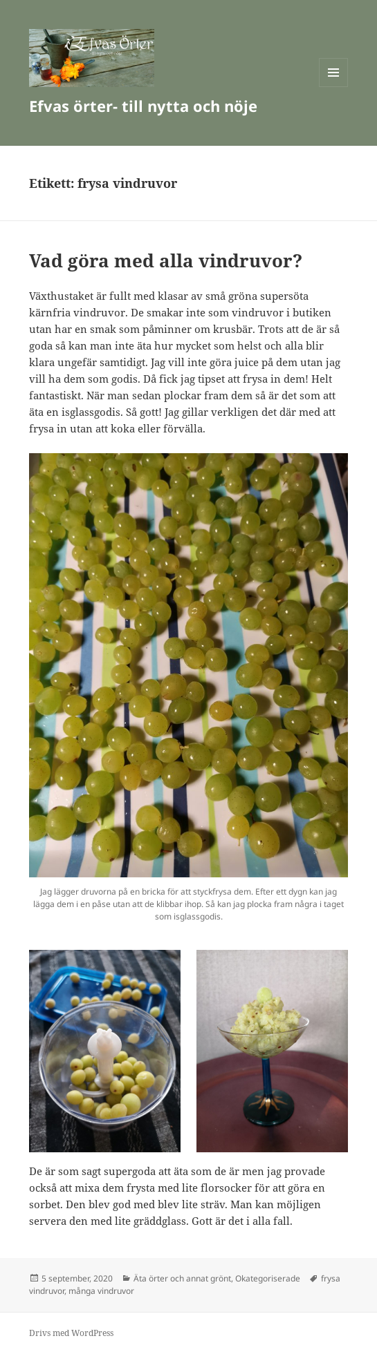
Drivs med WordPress (71, 1333)
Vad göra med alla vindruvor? (165, 260)
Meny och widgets (334, 86)
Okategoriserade (267, 1278)
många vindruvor (101, 1291)
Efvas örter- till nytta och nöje (143, 105)
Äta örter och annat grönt (182, 1278)
